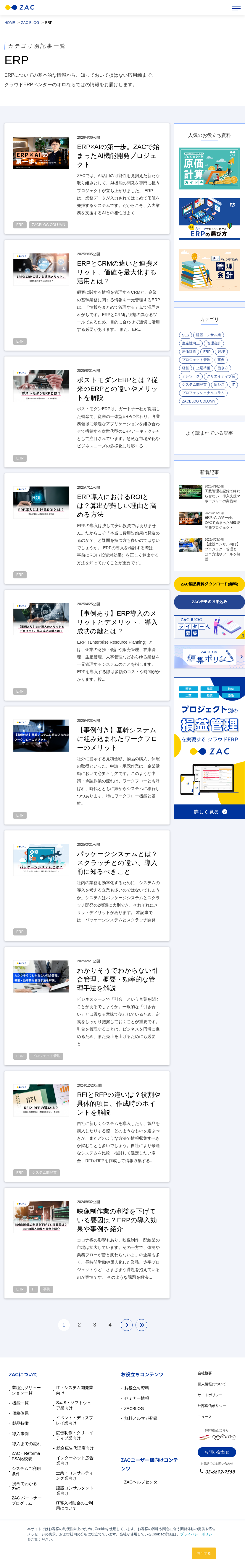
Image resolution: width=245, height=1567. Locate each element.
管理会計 (214, 343)
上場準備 (203, 368)
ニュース (205, 1417)
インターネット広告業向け (75, 1460)
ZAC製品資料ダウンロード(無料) (209, 584)
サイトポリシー (210, 1395)
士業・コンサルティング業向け (74, 1476)
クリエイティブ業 (221, 376)
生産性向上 (191, 343)
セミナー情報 (136, 1398)
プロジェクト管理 (196, 360)
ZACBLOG (134, 1408)
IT (233, 385)
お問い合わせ (216, 1452)
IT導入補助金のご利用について (74, 1506)
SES (185, 335)
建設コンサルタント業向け (75, 1491)
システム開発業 (194, 384)
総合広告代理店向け (75, 1448)
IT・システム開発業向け (74, 1390)
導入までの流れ (26, 1443)
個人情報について (212, 1384)
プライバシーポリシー (198, 1534)
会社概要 (205, 1373)
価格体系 (20, 1413)
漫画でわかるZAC (24, 1486)
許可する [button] (204, 1553)
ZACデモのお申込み (209, 602)
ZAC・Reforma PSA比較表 (26, 1456)
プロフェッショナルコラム (203, 393)
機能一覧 (20, 1403)
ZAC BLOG (30, 23)
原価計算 (189, 351)
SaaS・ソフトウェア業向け (73, 1405)
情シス (219, 384)
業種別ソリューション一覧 (26, 1390)
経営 (185, 368)
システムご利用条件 (26, 1471)
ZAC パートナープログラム (27, 1501)
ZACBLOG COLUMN (198, 401)
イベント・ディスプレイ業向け (74, 1420)
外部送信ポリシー (212, 1406)
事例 (221, 360)
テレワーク (191, 376)
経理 (221, 351)
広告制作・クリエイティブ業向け (74, 1435)
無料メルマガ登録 (140, 1418)
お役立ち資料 (136, 1388)
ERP (207, 352)
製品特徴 (20, 1423)
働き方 (222, 368)
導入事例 (20, 1433)
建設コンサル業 (208, 335)
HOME (9, 23)
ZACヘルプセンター (143, 1482)
